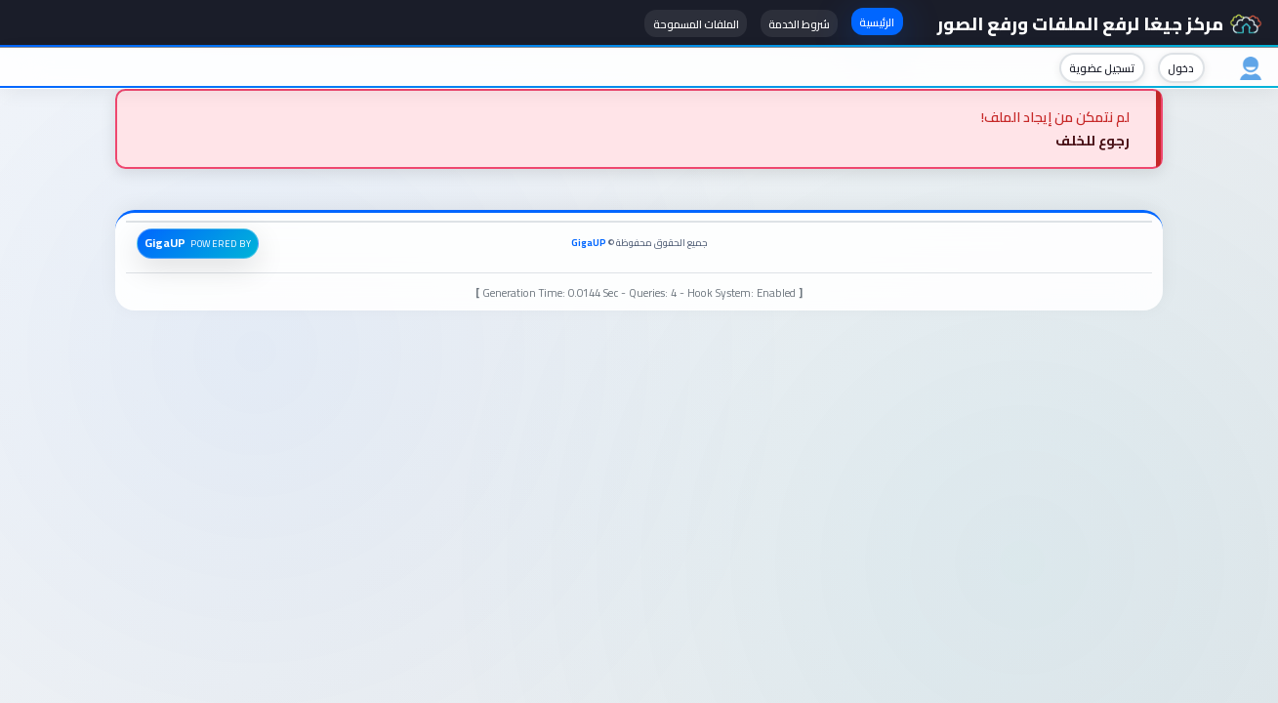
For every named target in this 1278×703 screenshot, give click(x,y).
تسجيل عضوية (1101, 68)
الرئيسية (876, 22)
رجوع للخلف (1092, 140)
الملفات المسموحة (696, 24)
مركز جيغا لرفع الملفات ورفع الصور (1099, 23)
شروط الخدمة (799, 24)
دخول (1181, 68)
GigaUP (588, 242)
